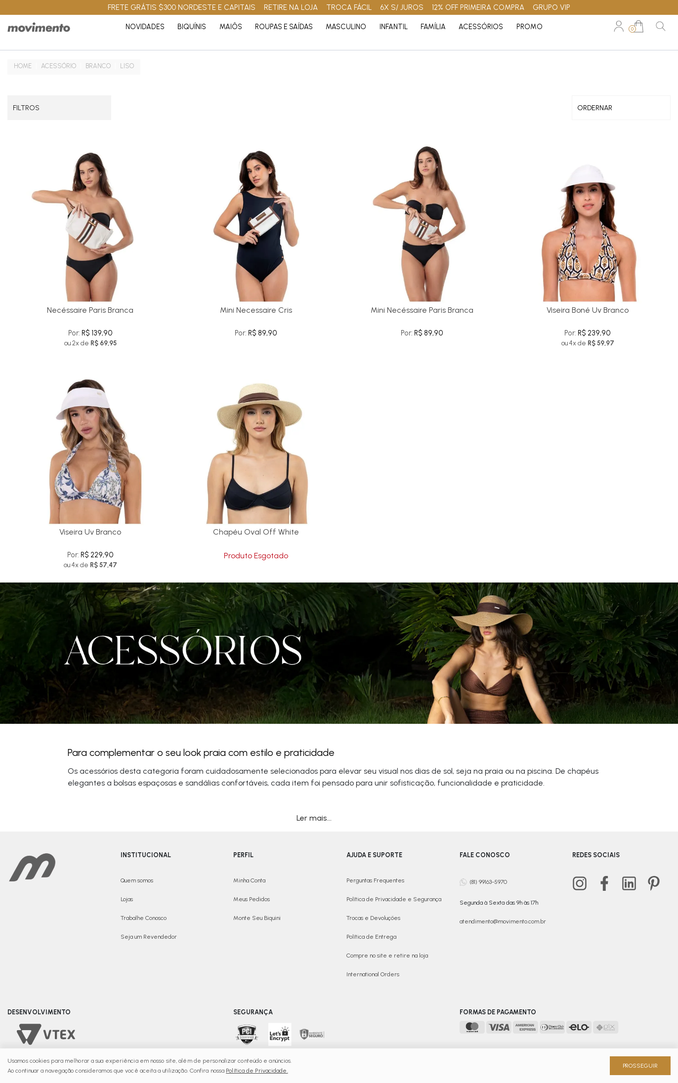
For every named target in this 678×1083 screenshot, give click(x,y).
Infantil (394, 26)
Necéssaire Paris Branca (90, 310)
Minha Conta (249, 880)
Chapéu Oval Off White (256, 532)
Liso (127, 66)
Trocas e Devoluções (373, 918)
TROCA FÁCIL (349, 7)
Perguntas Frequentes (375, 880)
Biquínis (191, 26)
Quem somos (137, 880)
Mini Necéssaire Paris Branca (422, 310)
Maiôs (230, 26)
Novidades (145, 26)
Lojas (127, 899)
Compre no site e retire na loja (387, 955)
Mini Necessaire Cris (256, 310)
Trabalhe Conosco (144, 918)
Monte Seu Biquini (257, 918)
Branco (98, 66)
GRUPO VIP (551, 7)
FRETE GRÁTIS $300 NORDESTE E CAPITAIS (181, 7)
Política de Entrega (371, 936)
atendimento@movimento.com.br (503, 921)
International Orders (372, 974)
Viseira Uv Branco (90, 532)
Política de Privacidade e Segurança (393, 899)
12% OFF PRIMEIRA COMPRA (478, 7)
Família (433, 26)
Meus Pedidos (251, 899)
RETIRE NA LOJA (291, 7)
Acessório (58, 66)
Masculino (346, 26)
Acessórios (481, 26)
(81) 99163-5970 (488, 881)
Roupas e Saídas (284, 26)
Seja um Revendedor (149, 936)
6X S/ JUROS (402, 7)
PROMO (529, 26)
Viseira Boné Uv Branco (588, 310)
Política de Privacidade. (257, 1070)
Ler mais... (314, 818)
